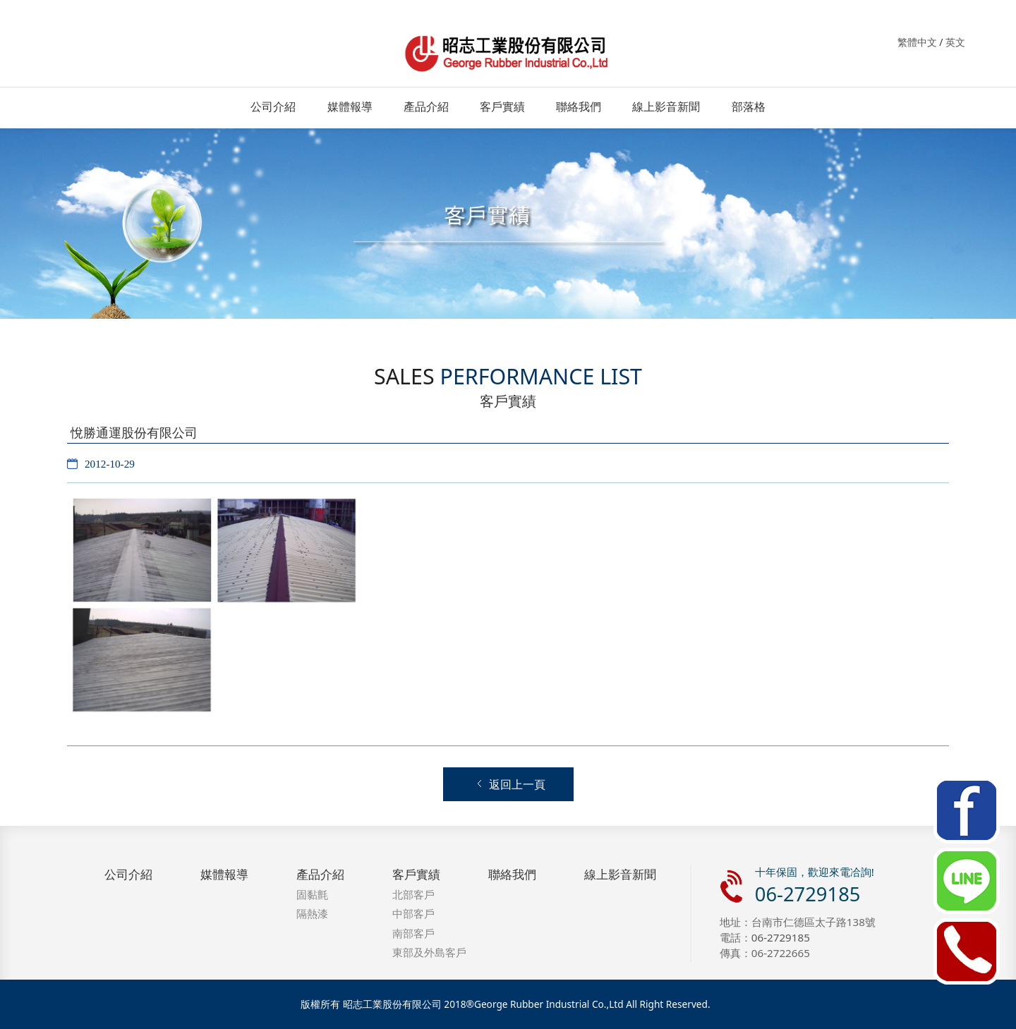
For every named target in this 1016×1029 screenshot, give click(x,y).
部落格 (749, 106)
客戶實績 (502, 106)
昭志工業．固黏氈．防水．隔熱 (508, 51)
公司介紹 (273, 106)
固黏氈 (312, 894)
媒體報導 (350, 106)
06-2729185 (808, 894)
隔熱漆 (312, 913)
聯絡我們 (578, 106)
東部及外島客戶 (429, 952)
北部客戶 (413, 894)
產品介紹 (426, 106)
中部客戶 (413, 913)
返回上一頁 (510, 785)
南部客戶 (413, 933)
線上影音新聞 (666, 106)
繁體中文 (917, 42)
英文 (955, 42)
